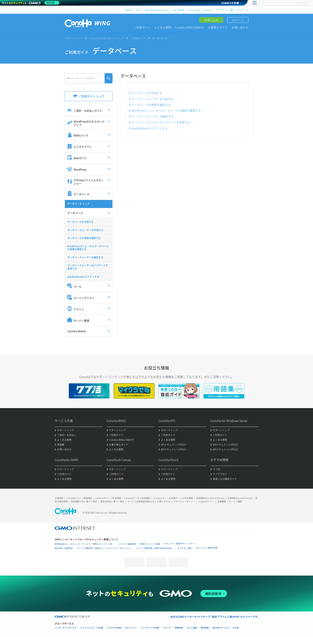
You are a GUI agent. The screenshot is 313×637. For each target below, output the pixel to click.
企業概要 (221, 501)
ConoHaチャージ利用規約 (108, 498)
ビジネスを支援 (114, 627)
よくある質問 (162, 27)
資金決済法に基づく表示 (112, 501)
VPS (138, 10)
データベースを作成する (147, 93)
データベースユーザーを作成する (152, 99)
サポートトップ (74, 38)
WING (128, 10)
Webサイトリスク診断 (150, 544)
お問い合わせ (240, 27)
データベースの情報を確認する (151, 105)
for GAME (178, 10)
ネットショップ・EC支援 (92, 627)
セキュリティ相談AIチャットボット (180, 543)
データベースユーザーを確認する (152, 116)
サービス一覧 (224, 10)
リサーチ (167, 627)
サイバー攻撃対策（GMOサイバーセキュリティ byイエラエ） (104, 548)
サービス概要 (235, 501)
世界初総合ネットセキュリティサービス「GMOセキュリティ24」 (84, 544)
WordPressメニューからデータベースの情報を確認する (166, 110)
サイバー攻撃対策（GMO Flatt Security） (154, 548)
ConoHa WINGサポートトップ (106, 38)
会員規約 (59, 498)
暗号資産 (205, 627)
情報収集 (179, 627)
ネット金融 (192, 627)
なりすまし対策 (184, 548)
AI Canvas (194, 10)
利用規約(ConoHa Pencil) (239, 498)
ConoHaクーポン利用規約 (137, 498)
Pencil (208, 10)
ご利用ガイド (142, 27)
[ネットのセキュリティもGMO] (30, 3)
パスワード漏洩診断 (127, 544)
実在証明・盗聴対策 (64, 548)
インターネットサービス (66, 627)
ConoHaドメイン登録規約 (79, 498)
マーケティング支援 (150, 627)
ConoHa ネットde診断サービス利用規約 (173, 498)
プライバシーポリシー (184, 501)
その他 (236, 627)
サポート (242, 10)
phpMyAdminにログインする (150, 128)
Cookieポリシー (206, 501)
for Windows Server (157, 10)
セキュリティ (131, 627)
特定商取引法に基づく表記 (84, 501)
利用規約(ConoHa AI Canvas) (210, 498)
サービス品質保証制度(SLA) (140, 501)
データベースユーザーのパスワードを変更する (161, 122)
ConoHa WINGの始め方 (189, 27)
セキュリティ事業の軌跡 (207, 548)
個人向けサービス (221, 627)
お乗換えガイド (218, 27)
